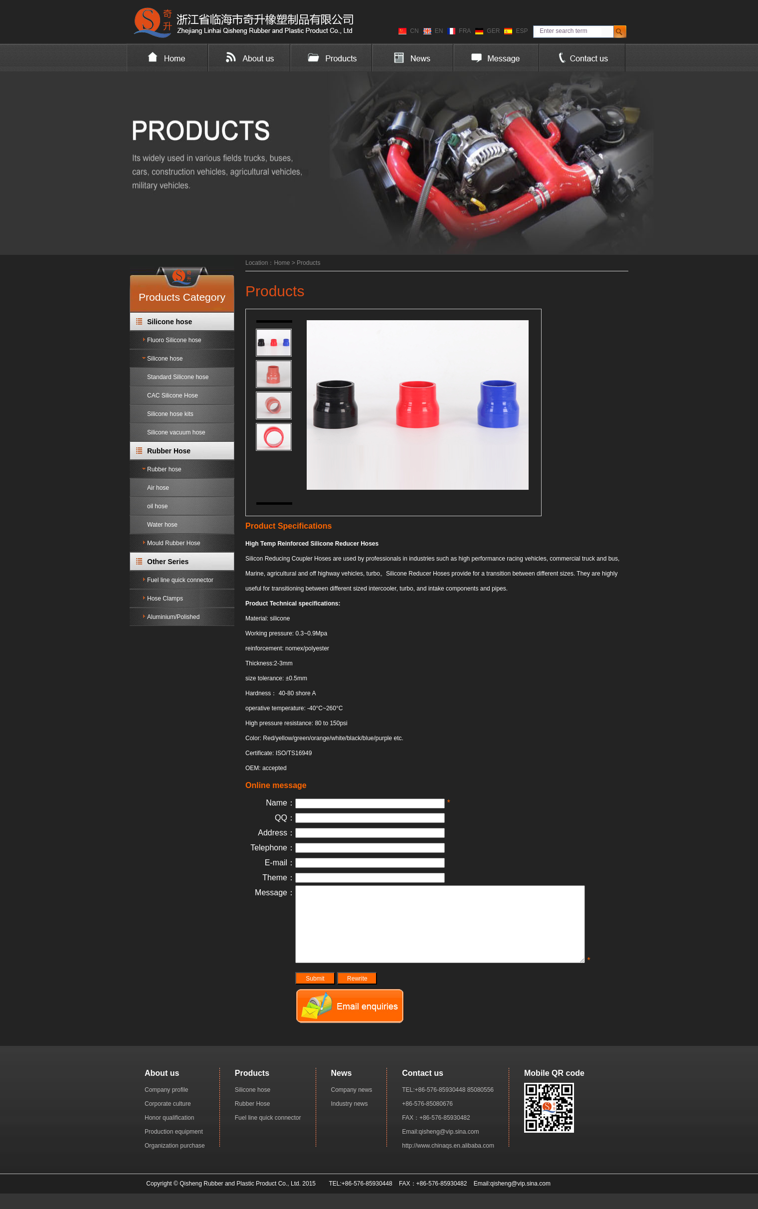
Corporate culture (168, 1118)
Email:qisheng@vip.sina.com (440, 1146)
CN (414, 30)
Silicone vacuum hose (176, 432)
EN (439, 30)
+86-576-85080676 (427, 1118)
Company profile (166, 1104)
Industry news (349, 1118)
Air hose (158, 487)
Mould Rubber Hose (173, 543)
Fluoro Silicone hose (174, 340)
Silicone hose (169, 322)
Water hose (162, 524)
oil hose (157, 506)
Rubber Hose (168, 451)
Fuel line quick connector (180, 580)
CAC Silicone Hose (172, 395)
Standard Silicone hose (177, 377)
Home (282, 262)
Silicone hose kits (170, 413)
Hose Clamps (165, 598)
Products (308, 262)
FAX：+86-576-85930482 (436, 1132)
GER (493, 30)
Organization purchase (175, 1160)
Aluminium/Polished (173, 616)
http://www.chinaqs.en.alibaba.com (448, 1160)
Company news (352, 1104)
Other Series (168, 562)
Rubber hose (164, 469)
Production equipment (174, 1146)
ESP (522, 30)
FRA (465, 30)
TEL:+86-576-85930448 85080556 (448, 1104)
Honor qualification (169, 1132)
